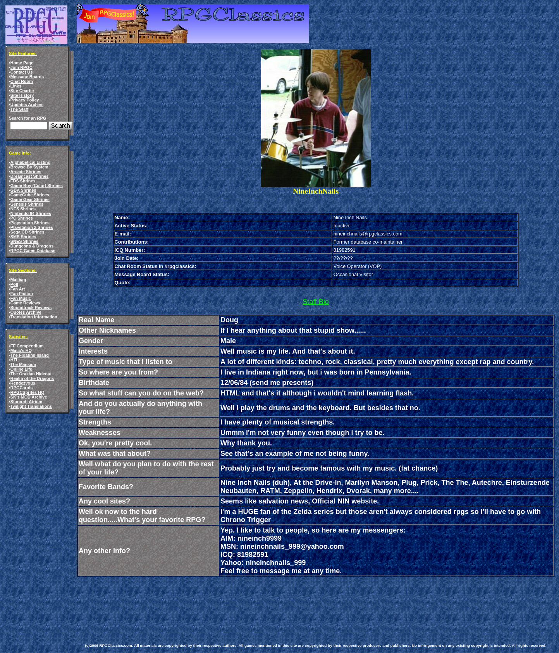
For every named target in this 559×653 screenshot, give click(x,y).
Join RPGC (21, 67)
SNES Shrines (24, 241)
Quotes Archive (25, 312)
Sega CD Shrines (27, 232)
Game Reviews (25, 303)
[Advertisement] (226, 600)
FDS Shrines (23, 181)
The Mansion (23, 364)
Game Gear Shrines (30, 199)
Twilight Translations (31, 406)
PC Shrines (21, 218)
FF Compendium (27, 346)
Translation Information (33, 316)
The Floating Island (29, 355)
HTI (13, 359)
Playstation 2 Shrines (31, 227)
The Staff (19, 109)
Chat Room (21, 81)
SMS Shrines (23, 236)
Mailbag (18, 279)
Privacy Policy (24, 100)
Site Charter (22, 90)
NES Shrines (23, 208)
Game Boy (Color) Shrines (36, 185)
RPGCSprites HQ (27, 392)
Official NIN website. (345, 501)
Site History (22, 95)
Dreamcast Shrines (29, 176)
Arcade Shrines (25, 171)
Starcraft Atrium (26, 401)
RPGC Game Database (32, 250)
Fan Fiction (21, 293)
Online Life (21, 369)
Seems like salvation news (264, 501)
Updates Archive (26, 104)
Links (15, 86)
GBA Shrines (23, 190)
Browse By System (29, 167)
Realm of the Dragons (32, 378)
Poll (14, 284)
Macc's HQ (21, 350)
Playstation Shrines (30, 222)
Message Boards (27, 76)
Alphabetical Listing (30, 162)
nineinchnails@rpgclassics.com (368, 234)
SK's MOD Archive (28, 397)
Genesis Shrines (26, 204)
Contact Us (21, 72)
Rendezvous (22, 383)
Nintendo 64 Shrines (30, 213)
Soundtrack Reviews (31, 307)
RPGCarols (21, 387)
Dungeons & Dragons (31, 246)
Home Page (21, 62)
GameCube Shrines (29, 194)
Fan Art (17, 289)
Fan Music (20, 298)
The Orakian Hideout (31, 373)
